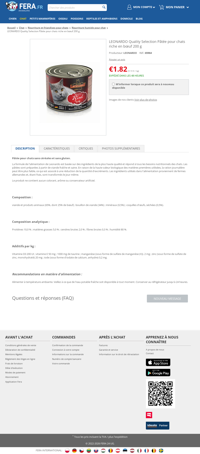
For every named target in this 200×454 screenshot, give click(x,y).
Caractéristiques (57, 148)
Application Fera (13, 381)
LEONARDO (130, 53)
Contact (150, 353)
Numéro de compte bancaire (66, 358)
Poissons (77, 18)
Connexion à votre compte (65, 349)
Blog (139, 18)
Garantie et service (108, 349)
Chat (23, 18)
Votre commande (61, 363)
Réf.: (141, 53)
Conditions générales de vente (20, 345)
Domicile (127, 18)
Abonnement (12, 376)
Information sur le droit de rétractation (119, 354)
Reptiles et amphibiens (101, 18)
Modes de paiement (15, 372)
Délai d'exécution (14, 367)
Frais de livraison (14, 363)
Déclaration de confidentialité (20, 349)
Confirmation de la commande (67, 345)
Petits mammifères (42, 18)
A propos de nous (155, 349)
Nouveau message (167, 299)
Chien (13, 18)
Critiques (86, 148)
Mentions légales (13, 354)
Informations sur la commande (68, 354)
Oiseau (63, 18)
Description (25, 148)
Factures (103, 345)
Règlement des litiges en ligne (20, 358)
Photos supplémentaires (121, 148)
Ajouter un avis (117, 59)
